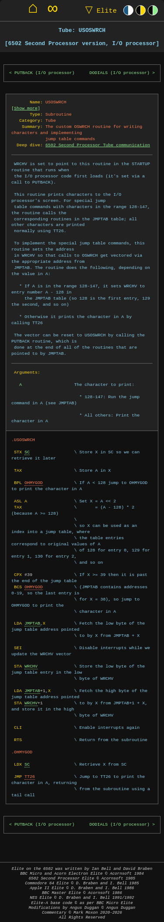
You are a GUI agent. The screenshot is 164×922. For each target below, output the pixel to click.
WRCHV (31, 666)
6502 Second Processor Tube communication (97, 145)
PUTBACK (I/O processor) (44, 73)
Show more (26, 108)
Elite (99, 10)
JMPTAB (32, 623)
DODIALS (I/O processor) (119, 73)
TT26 (29, 777)
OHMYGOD (33, 483)
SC (27, 452)
